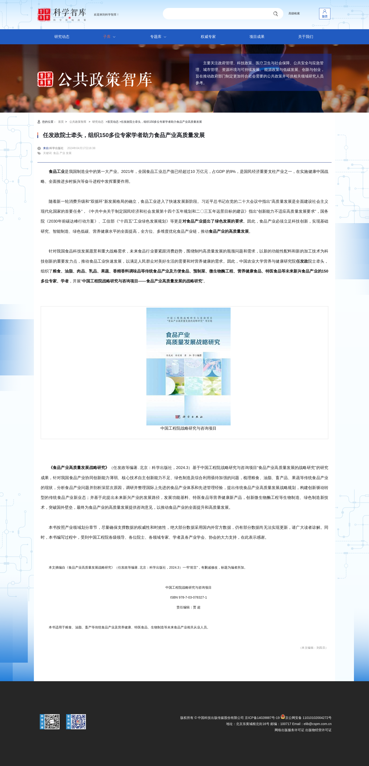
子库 (110, 37)
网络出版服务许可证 (289, 730)
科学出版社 (57, 148)
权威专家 (208, 37)
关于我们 (305, 37)
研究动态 (61, 37)
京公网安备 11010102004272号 (306, 718)
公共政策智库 (77, 121)
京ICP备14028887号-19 (262, 718)
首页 (61, 121)
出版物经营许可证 (318, 730)
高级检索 (294, 13)
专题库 (159, 37)
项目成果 (257, 37)
